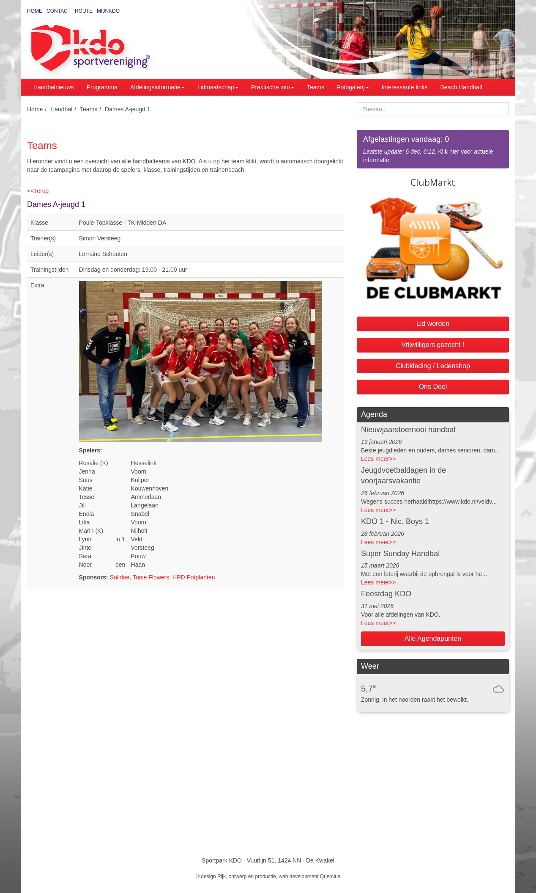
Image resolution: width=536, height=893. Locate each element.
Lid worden (432, 323)
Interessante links (405, 87)
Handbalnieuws (53, 87)
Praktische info (272, 87)
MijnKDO (108, 11)
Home (34, 11)
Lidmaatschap (217, 87)
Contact (58, 11)
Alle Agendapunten (433, 638)
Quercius (330, 876)
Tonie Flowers (151, 577)
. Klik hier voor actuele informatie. (433, 148)
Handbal (61, 109)
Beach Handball (461, 87)
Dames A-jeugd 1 (127, 109)
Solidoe (120, 577)
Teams (315, 87)
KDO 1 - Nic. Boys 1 (395, 521)
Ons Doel (433, 386)
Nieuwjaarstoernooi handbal (408, 429)
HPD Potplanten (193, 577)
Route (84, 11)
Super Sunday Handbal (400, 553)
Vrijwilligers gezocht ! (433, 344)
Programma (102, 87)
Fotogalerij (353, 87)
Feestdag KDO (386, 594)
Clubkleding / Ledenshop (433, 365)
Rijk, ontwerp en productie (246, 876)
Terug (38, 190)
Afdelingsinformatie (157, 87)
